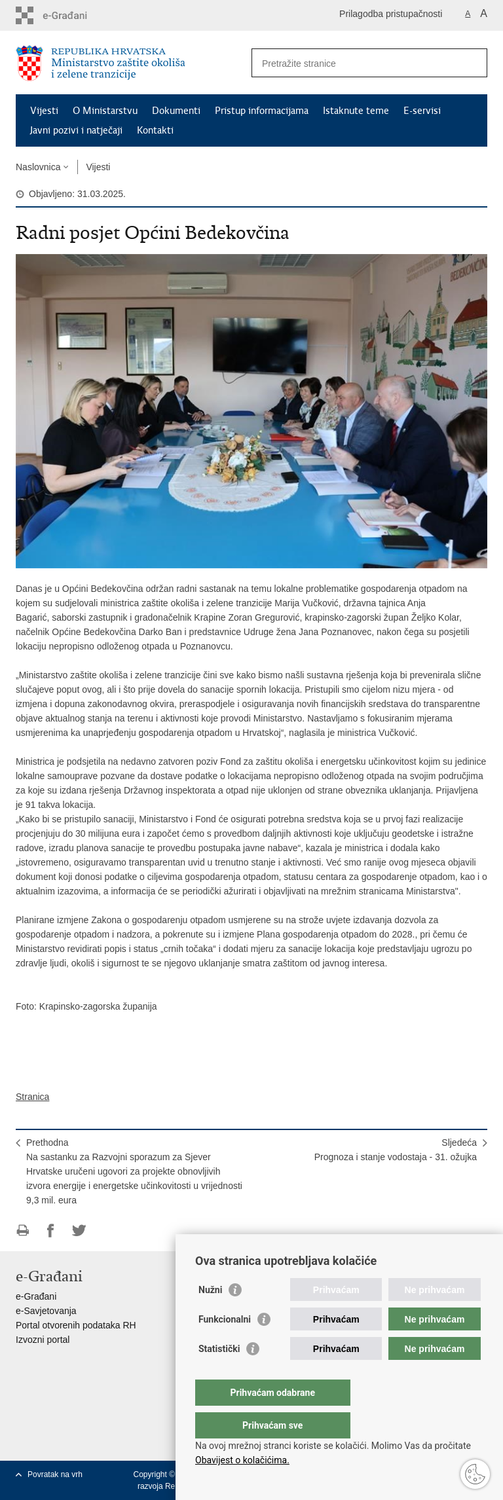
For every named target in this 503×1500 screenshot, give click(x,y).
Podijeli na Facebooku (51, 1230)
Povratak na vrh (55, 1474)
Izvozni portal (42, 1339)
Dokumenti (176, 111)
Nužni (210, 1316)
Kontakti (155, 130)
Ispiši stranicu (22, 1230)
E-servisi (422, 111)
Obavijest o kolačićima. (242, 1460)
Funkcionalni (224, 1345)
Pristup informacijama (261, 111)
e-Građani (36, 1296)
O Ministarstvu (105, 111)
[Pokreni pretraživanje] (472, 62)
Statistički (219, 1375)
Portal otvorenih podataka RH (76, 1325)
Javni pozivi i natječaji (76, 130)
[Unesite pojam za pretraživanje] (355, 63)
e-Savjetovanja (46, 1311)
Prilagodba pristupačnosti (390, 14)
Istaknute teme (356, 111)
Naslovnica (38, 167)
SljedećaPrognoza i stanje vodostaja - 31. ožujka (395, 1149)
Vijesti (44, 111)
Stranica (32, 1096)
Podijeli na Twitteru (79, 1230)
